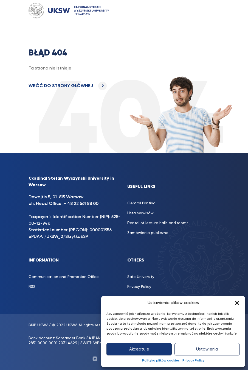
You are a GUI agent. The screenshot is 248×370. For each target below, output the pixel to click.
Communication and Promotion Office (64, 277)
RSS (32, 287)
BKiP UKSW (38, 325)
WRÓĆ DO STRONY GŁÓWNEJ (68, 86)
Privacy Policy (193, 360)
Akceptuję (139, 349)
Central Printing (141, 203)
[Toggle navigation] (209, 10)
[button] (237, 303)
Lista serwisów (140, 213)
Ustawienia (207, 349)
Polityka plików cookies (161, 360)
